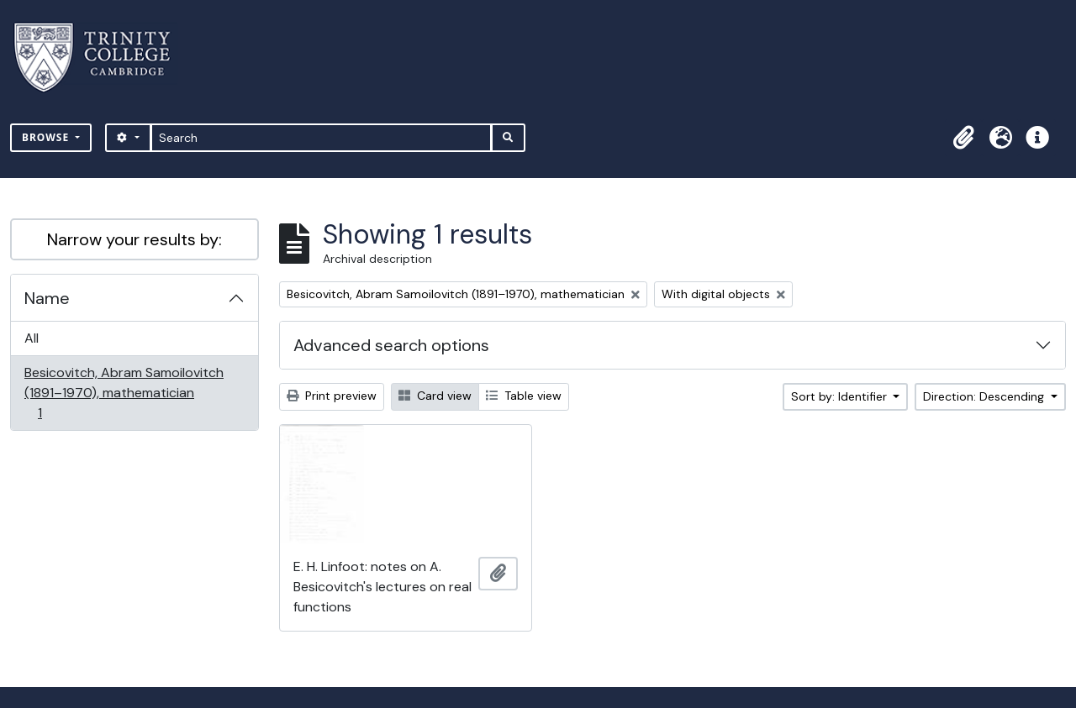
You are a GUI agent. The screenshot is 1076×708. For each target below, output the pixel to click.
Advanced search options (391, 345)
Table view (524, 395)
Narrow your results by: (134, 239)
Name (47, 298)
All (31, 338)
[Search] (321, 137)
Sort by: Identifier (840, 396)
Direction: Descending (985, 396)
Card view (435, 395)
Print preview (332, 395)
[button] (963, 137)
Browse (47, 137)
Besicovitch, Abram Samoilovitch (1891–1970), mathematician (124, 392)
